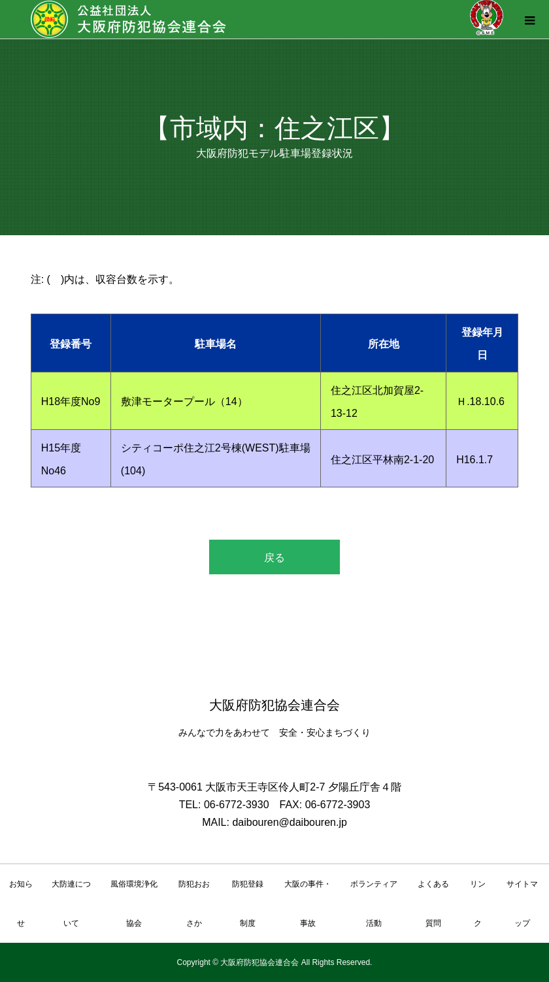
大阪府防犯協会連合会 (274, 705)
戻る (274, 557)
